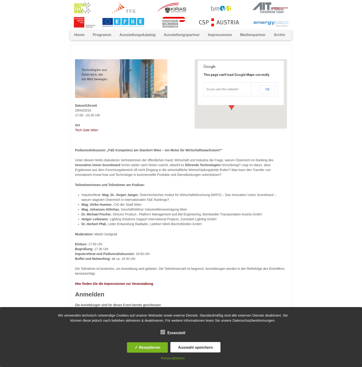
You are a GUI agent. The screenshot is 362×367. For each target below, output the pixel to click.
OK (267, 89)
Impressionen (220, 35)
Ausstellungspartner (182, 35)
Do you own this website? (222, 89)
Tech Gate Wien (86, 130)
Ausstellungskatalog (137, 35)
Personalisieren (173, 358)
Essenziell (172, 332)
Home (79, 35)
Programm (102, 35)
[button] (232, 105)
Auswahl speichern (195, 347)
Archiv (279, 35)
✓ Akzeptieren (147, 347)
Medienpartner (252, 35)
